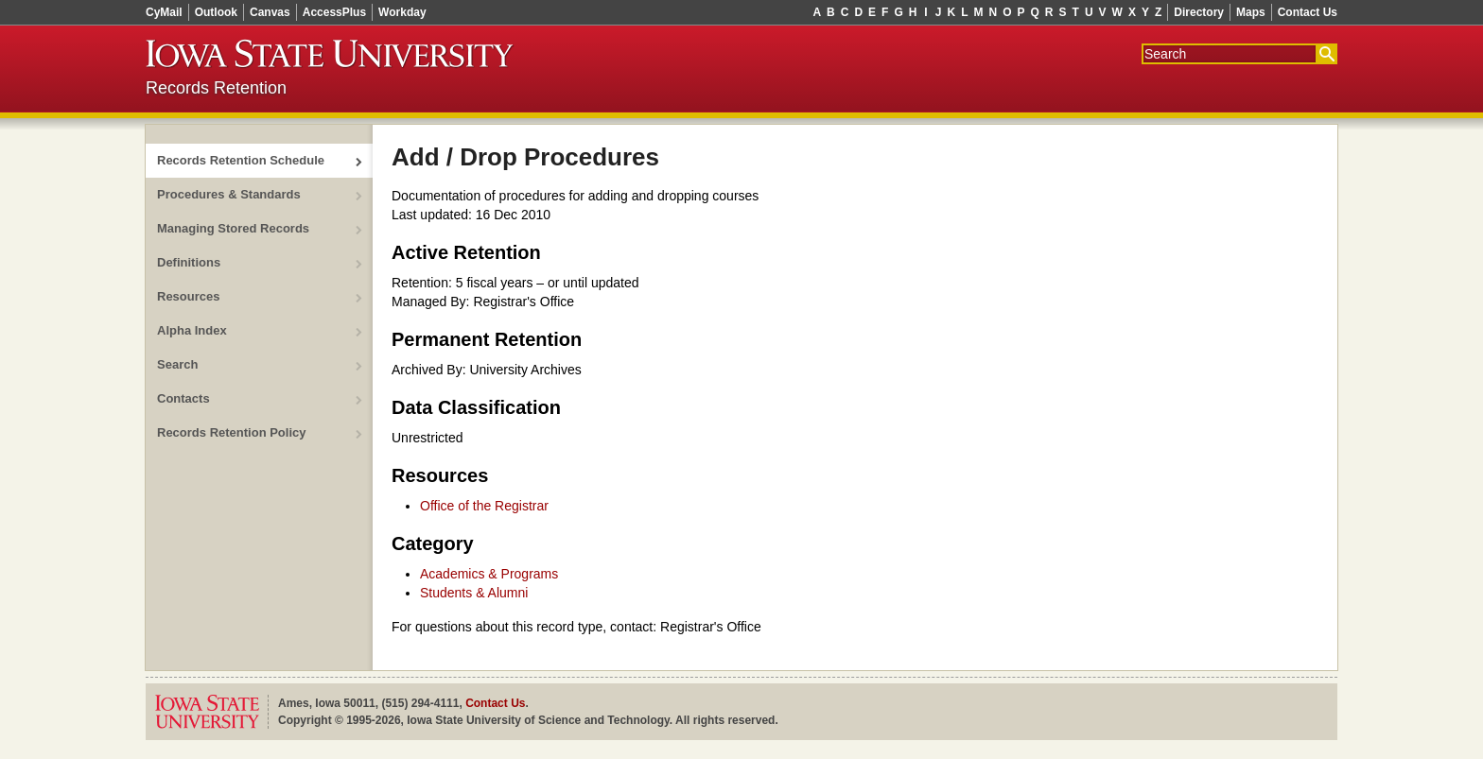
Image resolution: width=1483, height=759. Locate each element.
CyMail (164, 12)
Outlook (216, 12)
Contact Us (1307, 12)
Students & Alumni (474, 592)
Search (177, 364)
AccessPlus (334, 12)
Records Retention (216, 87)
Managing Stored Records (233, 228)
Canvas (270, 12)
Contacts (183, 398)
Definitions (188, 262)
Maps (1250, 12)
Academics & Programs (489, 573)
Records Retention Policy (231, 432)
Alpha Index (192, 330)
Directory (1199, 12)
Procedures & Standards (229, 194)
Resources (188, 296)
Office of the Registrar (484, 505)
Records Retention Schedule (240, 160)
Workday (402, 12)
